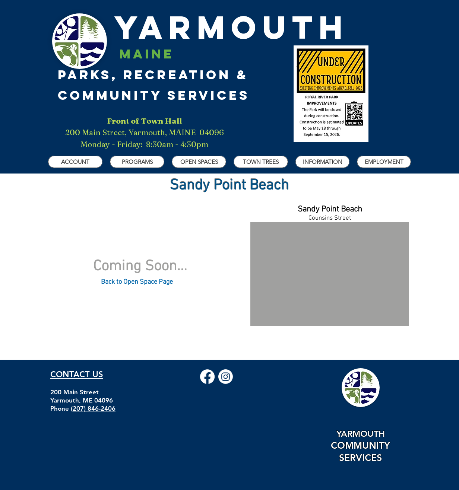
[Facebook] (207, 376)
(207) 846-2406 (93, 408)
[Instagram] (225, 376)
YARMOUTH (203, 27)
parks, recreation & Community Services (154, 74)
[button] (75, 162)
